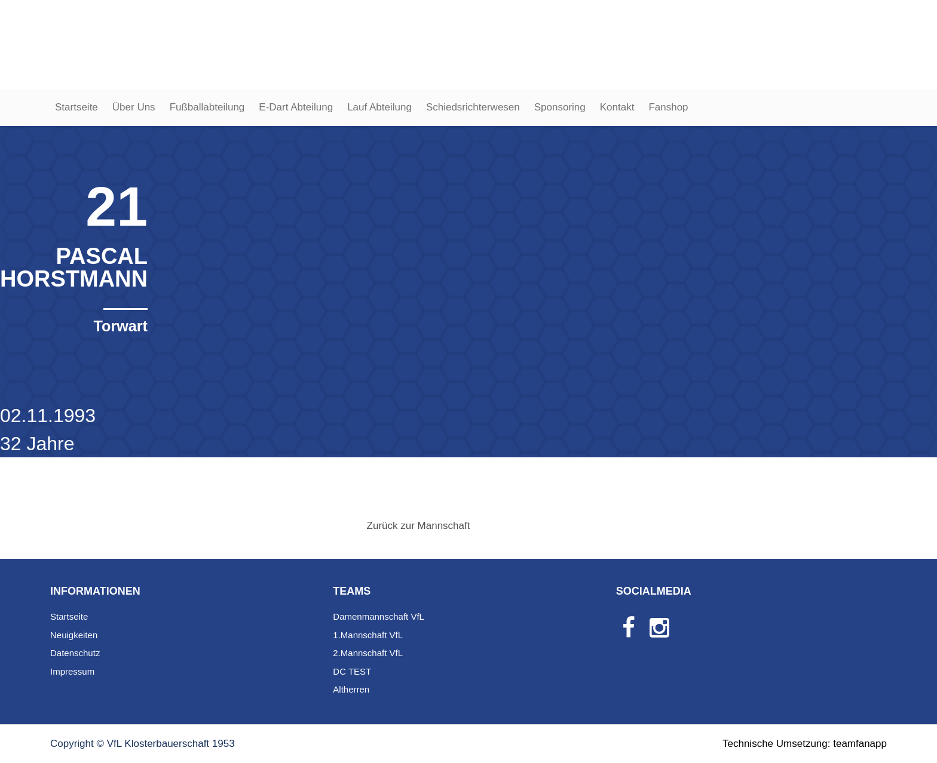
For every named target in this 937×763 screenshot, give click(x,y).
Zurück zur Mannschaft (418, 525)
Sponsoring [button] (560, 107)
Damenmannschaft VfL (378, 616)
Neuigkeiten (73, 635)
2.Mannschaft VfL (368, 653)
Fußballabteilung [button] (207, 107)
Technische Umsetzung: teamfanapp (804, 743)
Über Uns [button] (133, 107)
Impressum (72, 671)
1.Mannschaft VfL (368, 635)
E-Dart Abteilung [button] (296, 107)
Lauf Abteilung (379, 107)
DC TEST (352, 671)
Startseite (76, 107)
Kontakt (617, 107)
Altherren (351, 689)
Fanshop (668, 107)
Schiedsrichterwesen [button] (473, 107)
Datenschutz (75, 653)
